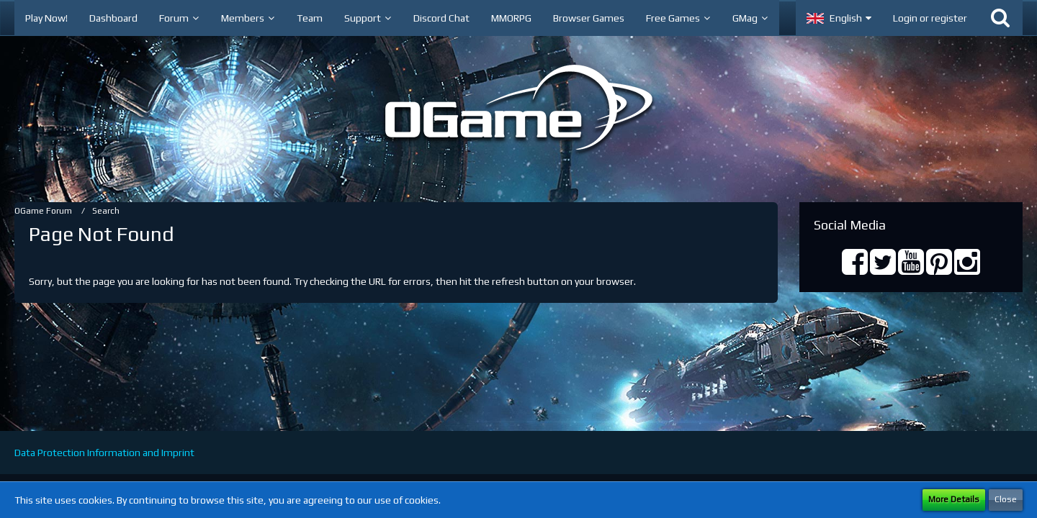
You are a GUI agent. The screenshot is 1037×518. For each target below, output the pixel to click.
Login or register (930, 18)
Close (1006, 499)
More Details (953, 499)
